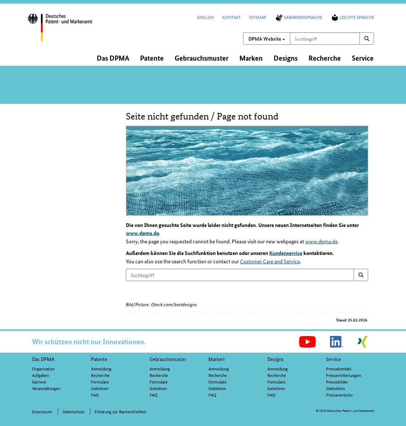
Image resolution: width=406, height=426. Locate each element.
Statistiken (335, 388)
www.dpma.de (142, 232)
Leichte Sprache (352, 16)
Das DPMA (43, 358)
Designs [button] (286, 57)
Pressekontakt (338, 368)
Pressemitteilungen (343, 375)
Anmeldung (101, 368)
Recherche (100, 375)
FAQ (95, 394)
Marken (216, 358)
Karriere (39, 381)
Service (333, 358)
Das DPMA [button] (113, 57)
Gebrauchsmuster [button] (201, 57)
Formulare (100, 381)
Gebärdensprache (298, 16)
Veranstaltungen (46, 388)
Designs (275, 358)
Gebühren (99, 388)
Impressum (42, 411)
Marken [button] (251, 57)
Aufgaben (40, 375)
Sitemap (257, 16)
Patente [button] (152, 57)
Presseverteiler (339, 394)
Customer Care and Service (270, 261)
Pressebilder (337, 381)
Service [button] (363, 57)
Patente (99, 358)
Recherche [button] (325, 57)
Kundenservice (285, 252)
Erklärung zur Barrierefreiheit (120, 411)
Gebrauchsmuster (168, 358)
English (205, 16)
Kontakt (231, 16)
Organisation (43, 368)
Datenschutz (73, 411)
